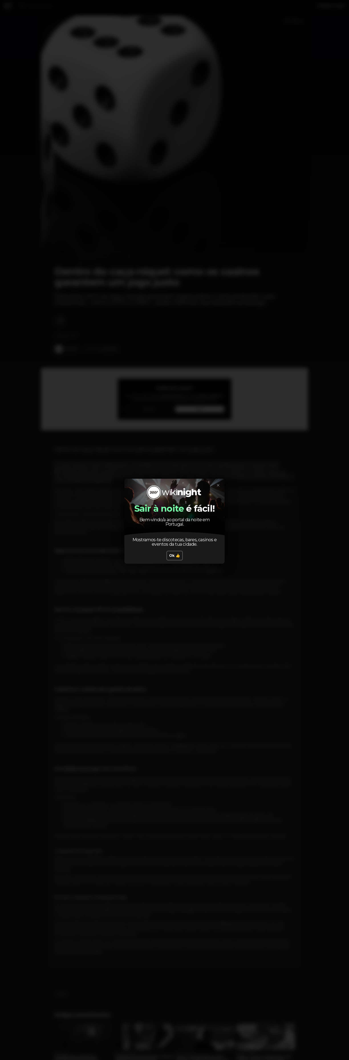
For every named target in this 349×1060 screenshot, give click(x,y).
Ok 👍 (174, 555)
